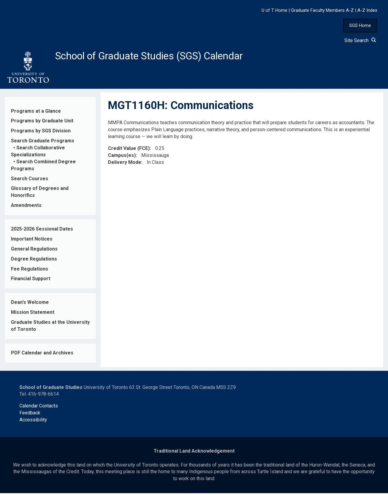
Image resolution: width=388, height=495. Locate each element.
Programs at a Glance (36, 112)
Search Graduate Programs (42, 142)
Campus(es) (122, 157)
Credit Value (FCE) (129, 150)
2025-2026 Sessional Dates (42, 231)
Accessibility (33, 421)
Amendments (26, 207)
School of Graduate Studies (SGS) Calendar (159, 56)
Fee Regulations (29, 270)
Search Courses (29, 180)
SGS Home (360, 25)
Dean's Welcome (30, 304)
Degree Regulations (34, 260)
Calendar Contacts (38, 407)
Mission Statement (32, 314)
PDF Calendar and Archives (42, 354)
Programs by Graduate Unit (42, 122)
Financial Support (30, 280)
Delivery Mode (124, 164)
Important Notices (31, 241)
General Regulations (34, 251)
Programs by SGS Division (41, 132)
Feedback (29, 414)
